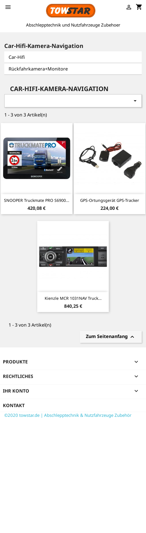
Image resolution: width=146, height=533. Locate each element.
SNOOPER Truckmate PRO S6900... (36, 200)
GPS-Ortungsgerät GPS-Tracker (109, 200)
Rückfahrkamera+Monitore (38, 69)
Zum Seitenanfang (111, 337)
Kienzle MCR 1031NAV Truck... (73, 298)
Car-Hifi (17, 57)
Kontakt (14, 405)
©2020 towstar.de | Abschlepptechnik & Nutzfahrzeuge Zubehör (67, 415)
